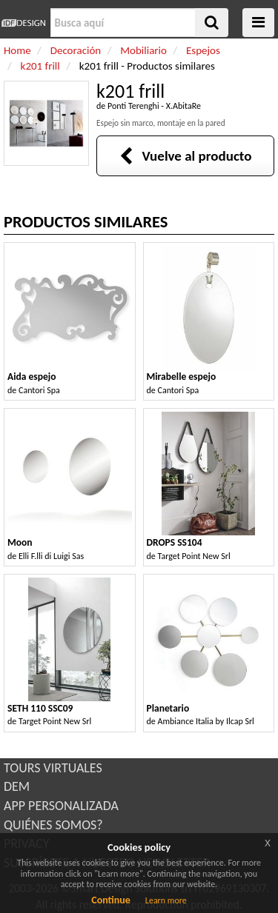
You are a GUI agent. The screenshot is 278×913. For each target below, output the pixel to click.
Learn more (166, 900)
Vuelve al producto (185, 155)
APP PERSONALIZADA (61, 805)
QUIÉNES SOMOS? (53, 825)
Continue (110, 900)
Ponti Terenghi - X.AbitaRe (154, 106)
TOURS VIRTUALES (53, 768)
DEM (17, 786)
